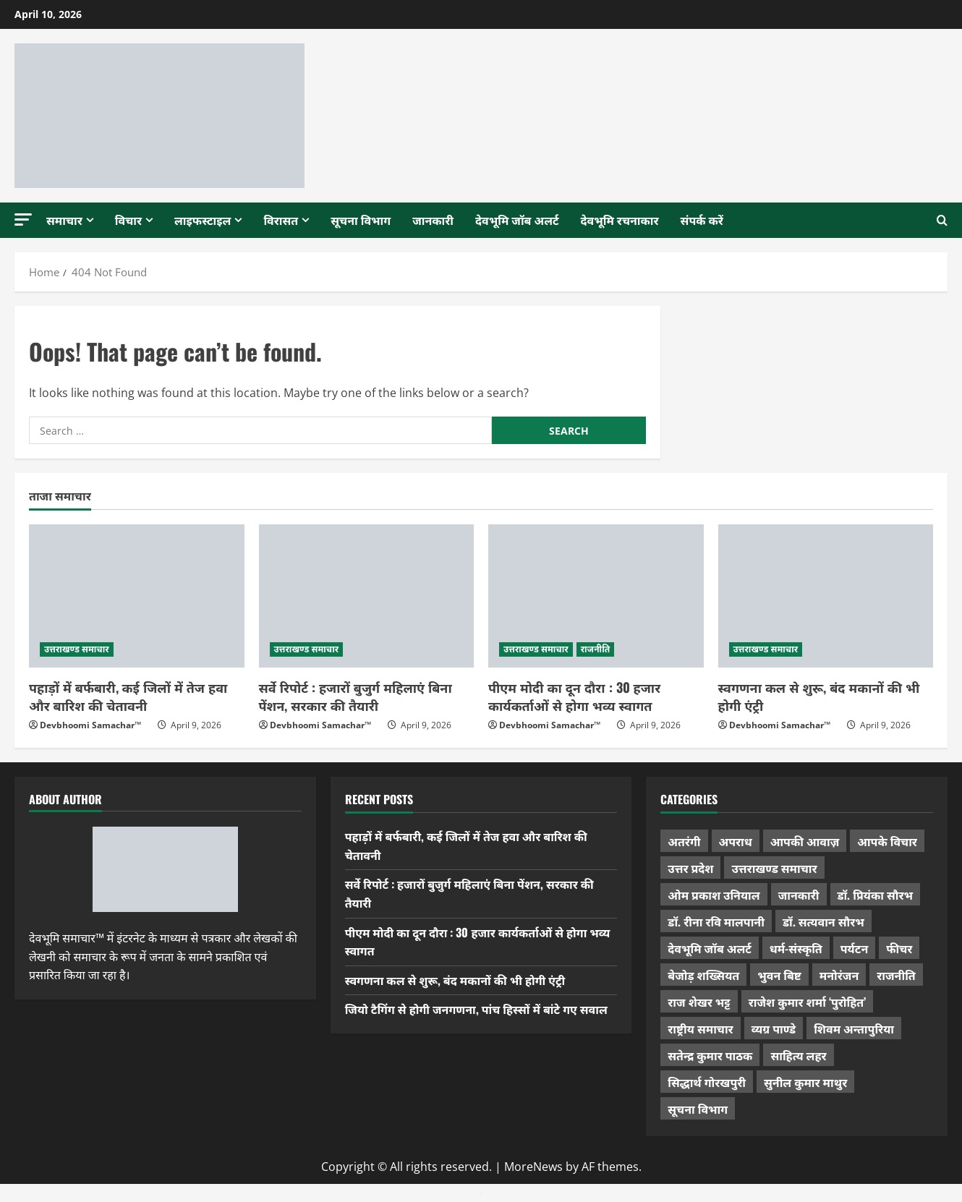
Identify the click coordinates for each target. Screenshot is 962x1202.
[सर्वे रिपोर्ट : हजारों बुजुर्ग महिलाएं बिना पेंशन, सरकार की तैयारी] (366, 596)
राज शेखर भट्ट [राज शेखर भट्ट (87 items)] (699, 1001)
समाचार (64, 220)
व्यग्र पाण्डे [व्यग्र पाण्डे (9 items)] (774, 1028)
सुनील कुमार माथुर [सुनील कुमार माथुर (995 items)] (805, 1082)
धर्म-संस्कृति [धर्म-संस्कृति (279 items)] (796, 948)
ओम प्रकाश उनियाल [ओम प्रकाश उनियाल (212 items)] (713, 894)
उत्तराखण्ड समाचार (76, 649)
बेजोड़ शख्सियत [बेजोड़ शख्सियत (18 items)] (703, 975)
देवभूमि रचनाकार (620, 220)
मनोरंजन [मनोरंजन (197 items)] (839, 975)
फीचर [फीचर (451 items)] (899, 948)
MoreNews (533, 1167)
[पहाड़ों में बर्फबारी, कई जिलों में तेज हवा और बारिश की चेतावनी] (136, 596)
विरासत (280, 220)
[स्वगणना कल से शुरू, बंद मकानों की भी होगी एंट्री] (826, 596)
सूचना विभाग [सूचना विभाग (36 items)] (698, 1108)
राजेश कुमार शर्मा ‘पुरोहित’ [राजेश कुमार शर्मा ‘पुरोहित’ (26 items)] (808, 1001)
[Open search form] (942, 220)
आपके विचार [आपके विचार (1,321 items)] (887, 841)
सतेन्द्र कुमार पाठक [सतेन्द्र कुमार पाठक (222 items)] (710, 1055)
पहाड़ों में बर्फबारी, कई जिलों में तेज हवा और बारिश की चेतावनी (128, 696)
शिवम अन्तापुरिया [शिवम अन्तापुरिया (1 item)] (854, 1028)
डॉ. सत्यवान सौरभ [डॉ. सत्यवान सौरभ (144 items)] (823, 921)
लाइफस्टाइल (202, 220)
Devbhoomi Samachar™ (90, 725)
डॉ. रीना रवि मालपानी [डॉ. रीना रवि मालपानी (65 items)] (716, 921)
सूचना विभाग (361, 220)
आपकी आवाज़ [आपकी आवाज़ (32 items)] (804, 841)
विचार (128, 220)
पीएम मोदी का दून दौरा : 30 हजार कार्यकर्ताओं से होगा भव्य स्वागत (574, 696)
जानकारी (433, 220)
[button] (23, 219)
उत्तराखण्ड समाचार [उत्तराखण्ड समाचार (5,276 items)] (774, 868)
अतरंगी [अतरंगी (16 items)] (684, 841)
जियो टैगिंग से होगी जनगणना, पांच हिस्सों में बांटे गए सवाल (476, 1009)
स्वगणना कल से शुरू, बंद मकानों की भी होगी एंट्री (819, 696)
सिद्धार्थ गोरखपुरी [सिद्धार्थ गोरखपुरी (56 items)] (707, 1082)
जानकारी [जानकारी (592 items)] (799, 894)
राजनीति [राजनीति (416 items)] (896, 975)
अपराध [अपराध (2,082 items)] (735, 841)
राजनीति (595, 649)
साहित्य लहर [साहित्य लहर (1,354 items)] (798, 1055)
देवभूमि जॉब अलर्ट (517, 220)
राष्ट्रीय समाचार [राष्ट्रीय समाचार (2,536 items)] (700, 1028)
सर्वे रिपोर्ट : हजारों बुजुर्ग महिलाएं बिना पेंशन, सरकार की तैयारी (355, 696)
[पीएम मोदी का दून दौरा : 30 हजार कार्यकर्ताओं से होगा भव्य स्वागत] (596, 596)
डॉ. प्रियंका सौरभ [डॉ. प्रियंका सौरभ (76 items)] (876, 894)
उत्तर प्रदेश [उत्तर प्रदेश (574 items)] (690, 868)
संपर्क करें (702, 220)
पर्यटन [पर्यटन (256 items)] (854, 948)
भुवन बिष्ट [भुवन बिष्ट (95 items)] (779, 975)
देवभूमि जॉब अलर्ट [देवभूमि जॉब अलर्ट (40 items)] (710, 948)
